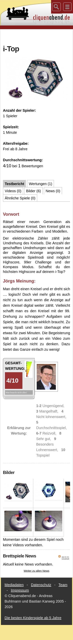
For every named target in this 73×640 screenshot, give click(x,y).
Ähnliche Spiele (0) (20, 198)
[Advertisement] (36, 36)
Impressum (20, 590)
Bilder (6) (33, 191)
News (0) (53, 191)
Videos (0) (13, 191)
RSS (65, 558)
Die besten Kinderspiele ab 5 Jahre (33, 618)
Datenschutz (41, 585)
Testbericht (14, 184)
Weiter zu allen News (36, 570)
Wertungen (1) (40, 184)
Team (62, 585)
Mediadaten (14, 585)
